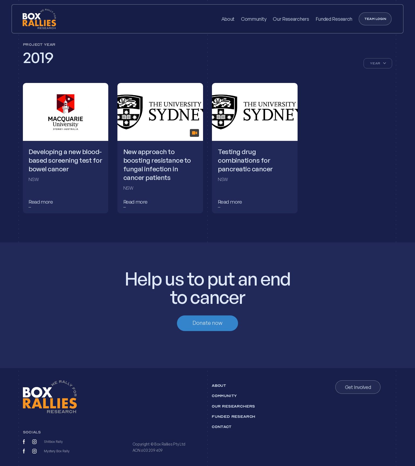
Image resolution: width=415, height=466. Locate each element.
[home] (47, 19)
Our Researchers (291, 19)
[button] (378, 63)
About (228, 19)
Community (253, 19)
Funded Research (334, 19)
